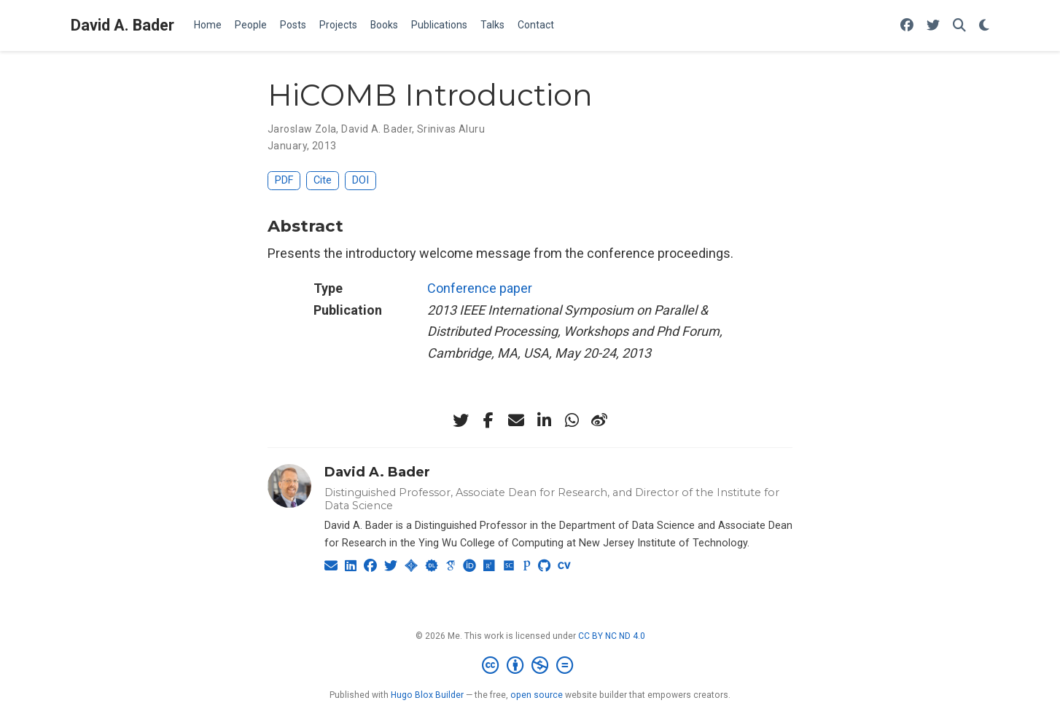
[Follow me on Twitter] (933, 25)
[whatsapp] (571, 420)
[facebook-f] (488, 420)
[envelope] (516, 420)
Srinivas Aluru (451, 129)
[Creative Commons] (530, 665)
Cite (322, 180)
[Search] (959, 25)
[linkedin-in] (544, 420)
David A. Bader (122, 25)
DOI (360, 180)
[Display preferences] (984, 25)
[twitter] (461, 420)
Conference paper (479, 288)
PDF (284, 180)
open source (536, 695)
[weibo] (599, 420)
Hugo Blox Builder (427, 695)
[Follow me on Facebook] (906, 25)
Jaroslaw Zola (302, 129)
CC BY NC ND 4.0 (611, 636)
